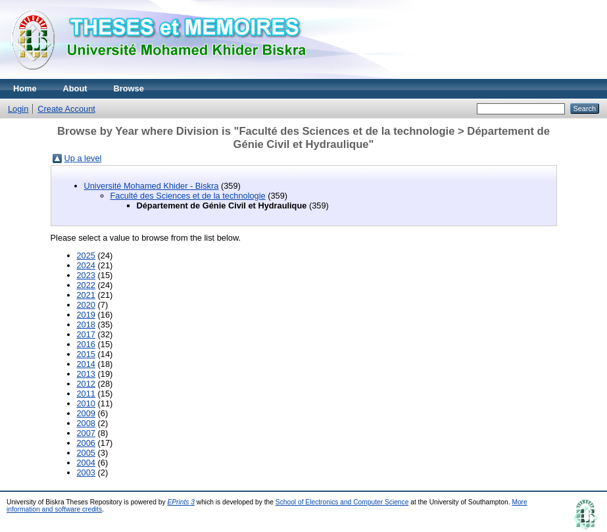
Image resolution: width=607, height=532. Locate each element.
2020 (86, 305)
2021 (86, 295)
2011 (86, 394)
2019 (86, 315)
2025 (86, 255)
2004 (86, 463)
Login (18, 109)
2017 (86, 334)
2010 (86, 403)
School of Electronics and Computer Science (342, 502)
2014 (86, 364)
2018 (86, 324)
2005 (86, 453)
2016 (86, 344)
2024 (86, 265)
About (75, 88)
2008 (86, 423)
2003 (86, 472)
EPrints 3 (181, 502)
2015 (86, 354)
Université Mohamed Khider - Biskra (151, 186)
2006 (86, 443)
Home (25, 88)
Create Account (66, 109)
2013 (86, 374)
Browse (129, 88)
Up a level (83, 158)
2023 (86, 275)
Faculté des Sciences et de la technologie (188, 196)
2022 (86, 285)
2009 (86, 413)
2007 (86, 433)
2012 (86, 384)
